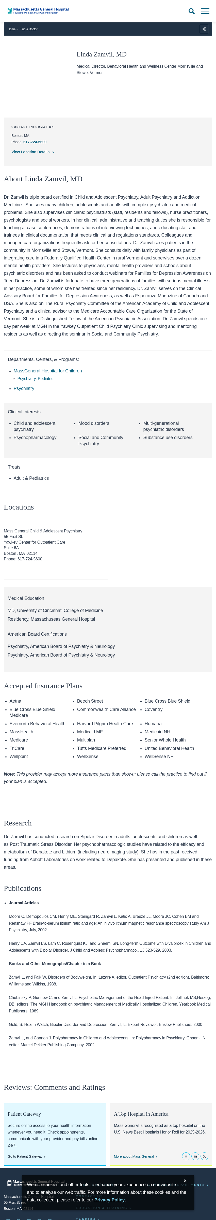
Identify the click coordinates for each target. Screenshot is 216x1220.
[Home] (45, 11)
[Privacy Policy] (109, 1200)
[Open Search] (191, 11)
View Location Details (31, 152)
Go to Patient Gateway (25, 1156)
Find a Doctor (29, 29)
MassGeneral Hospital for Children (48, 370)
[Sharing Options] (204, 29)
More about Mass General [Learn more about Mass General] (134, 1156)
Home (11, 29)
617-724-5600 (34, 142)
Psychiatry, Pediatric (36, 378)
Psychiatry (24, 388)
